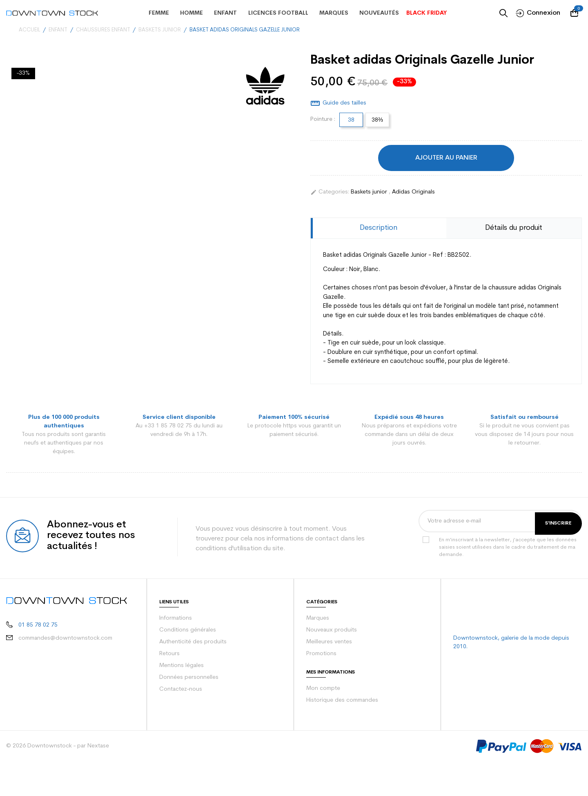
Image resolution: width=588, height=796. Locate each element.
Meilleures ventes (328, 633)
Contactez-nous (179, 681)
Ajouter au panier (446, 157)
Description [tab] (378, 228)
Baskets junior (368, 192)
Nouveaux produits (330, 621)
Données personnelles (187, 669)
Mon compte (322, 680)
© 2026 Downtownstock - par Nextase (54, 737)
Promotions (320, 645)
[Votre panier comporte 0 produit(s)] (576, 13)
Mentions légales (180, 657)
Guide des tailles (344, 103)
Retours (169, 645)
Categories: (328, 191)
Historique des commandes (341, 692)
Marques (317, 610)
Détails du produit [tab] (513, 228)
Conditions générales (186, 621)
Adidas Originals (410, 192)
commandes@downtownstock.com (58, 622)
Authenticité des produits (190, 633)
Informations (175, 610)
